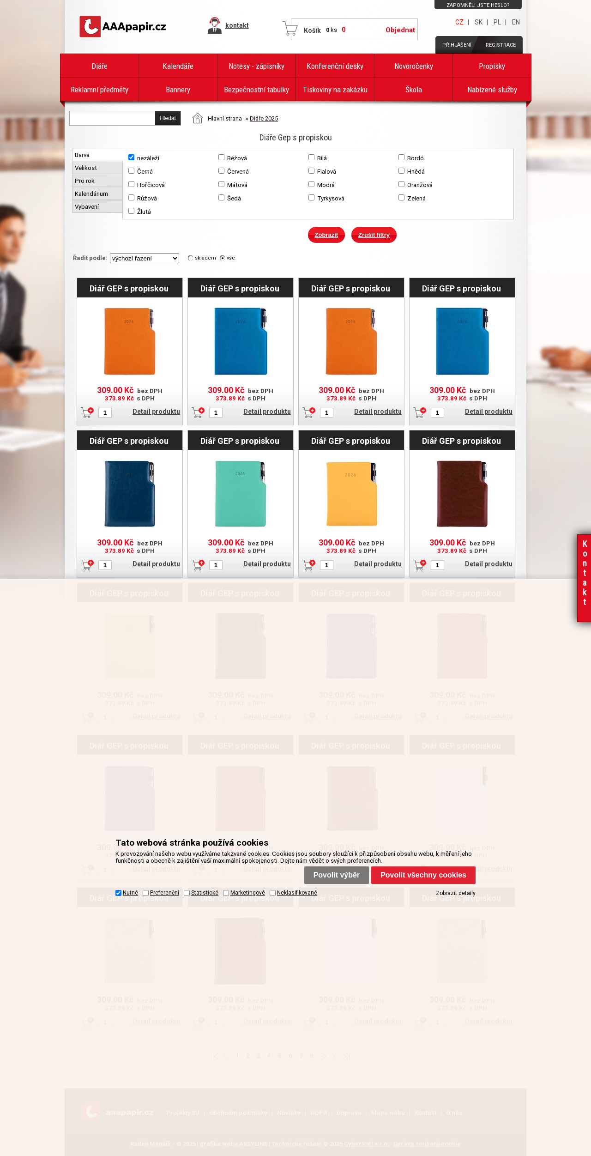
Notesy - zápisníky (256, 66)
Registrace (501, 45)
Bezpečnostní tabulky (256, 89)
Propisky (492, 66)
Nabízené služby (492, 89)
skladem (205, 258)
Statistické (204, 892)
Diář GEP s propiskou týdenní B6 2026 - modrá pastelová (239, 288)
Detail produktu (156, 411)
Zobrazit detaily (456, 893)
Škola (413, 89)
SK (478, 22)
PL (497, 22)
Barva (83, 154)
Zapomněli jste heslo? (478, 5)
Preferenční (164, 892)
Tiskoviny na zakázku (335, 89)
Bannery (178, 89)
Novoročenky (413, 66)
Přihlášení (456, 45)
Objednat (400, 30)
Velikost (86, 167)
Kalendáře (178, 66)
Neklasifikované (297, 892)
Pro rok (85, 180)
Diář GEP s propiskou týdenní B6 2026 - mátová (239, 440)
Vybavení (87, 206)
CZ (459, 22)
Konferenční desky (335, 66)
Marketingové (247, 892)
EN (516, 22)
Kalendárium (92, 193)
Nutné (130, 892)
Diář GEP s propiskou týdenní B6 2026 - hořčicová (350, 440)
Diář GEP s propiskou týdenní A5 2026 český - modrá (129, 440)
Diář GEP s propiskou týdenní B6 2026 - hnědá (461, 440)
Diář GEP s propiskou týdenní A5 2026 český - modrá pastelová (462, 288)
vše (231, 258)
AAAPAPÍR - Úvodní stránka (124, 27)
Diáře (99, 66)
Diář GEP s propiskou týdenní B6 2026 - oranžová (129, 288)
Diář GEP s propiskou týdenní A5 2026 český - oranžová (351, 288)
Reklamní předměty (99, 89)
